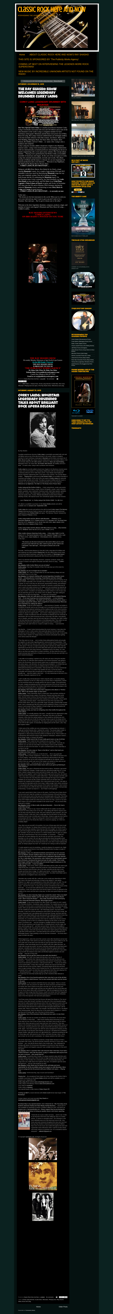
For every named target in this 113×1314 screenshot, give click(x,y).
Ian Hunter (41, 463)
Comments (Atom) (30, 1310)
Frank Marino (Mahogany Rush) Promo (82, 341)
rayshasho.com (30, 1136)
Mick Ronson (48, 463)
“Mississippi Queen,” (59, 554)
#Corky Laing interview (45, 383)
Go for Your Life (43, 522)
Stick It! (55, 537)
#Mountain (21, 385)
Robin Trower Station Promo (79, 343)
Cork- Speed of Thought (51, 535)
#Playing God (52, 1299)
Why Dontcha (62, 527)
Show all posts (58, 81)
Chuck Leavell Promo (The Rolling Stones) (83, 345)
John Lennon (38, 462)
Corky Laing (40, 454)
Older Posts (63, 1307)
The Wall (37, 483)
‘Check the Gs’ (49, 1104)
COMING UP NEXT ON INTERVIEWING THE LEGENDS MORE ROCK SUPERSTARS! (54, 65)
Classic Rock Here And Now (52, 9)
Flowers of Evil (39, 520)
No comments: (51, 379)
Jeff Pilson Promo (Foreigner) (79, 347)
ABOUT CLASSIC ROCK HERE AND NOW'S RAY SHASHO (59, 54)
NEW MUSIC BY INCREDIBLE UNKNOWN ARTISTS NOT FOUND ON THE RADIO (56, 72)
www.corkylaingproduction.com (43, 1082)
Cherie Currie (46, 1093)
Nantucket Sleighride (24, 520)
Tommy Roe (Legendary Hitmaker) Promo (83, 361)
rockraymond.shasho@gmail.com (28, 1100)
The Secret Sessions (33, 535)
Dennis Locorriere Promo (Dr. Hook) (81, 355)
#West (20, 1301)
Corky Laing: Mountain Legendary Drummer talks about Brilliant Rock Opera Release (38, 401)
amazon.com (32, 505)
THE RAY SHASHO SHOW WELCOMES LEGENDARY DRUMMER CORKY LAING (38, 93)
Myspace (30, 1087)
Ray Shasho (43, 1098)
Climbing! (54, 518)
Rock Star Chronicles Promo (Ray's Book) (83, 359)
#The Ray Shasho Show (44, 385)
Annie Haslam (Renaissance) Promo (81, 339)
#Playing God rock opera (31, 385)
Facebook (29, 1085)
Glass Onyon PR (45, 1089)
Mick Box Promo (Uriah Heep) (79, 353)
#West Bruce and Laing (58, 385)
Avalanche (31, 522)
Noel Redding (60, 462)
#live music (62, 383)
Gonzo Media (47, 504)
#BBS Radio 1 (26, 383)
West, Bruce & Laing (24, 460)
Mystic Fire (21, 524)
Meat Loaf (52, 462)
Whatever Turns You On (30, 529)
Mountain (45, 458)
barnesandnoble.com (34, 1109)
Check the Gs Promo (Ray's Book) (81, 357)
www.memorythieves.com (46, 1083)
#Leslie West (54, 383)
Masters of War (34, 524)
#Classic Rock (34, 383)
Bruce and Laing (26, 1301)
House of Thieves (27, 515)
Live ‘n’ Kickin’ (45, 529)
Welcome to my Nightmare (26, 483)
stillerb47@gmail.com (45, 1131)
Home (22, 54)
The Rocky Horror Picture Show (51, 483)
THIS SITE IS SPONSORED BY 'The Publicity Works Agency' (49, 59)
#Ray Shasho (60, 1299)
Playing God (28, 476)
